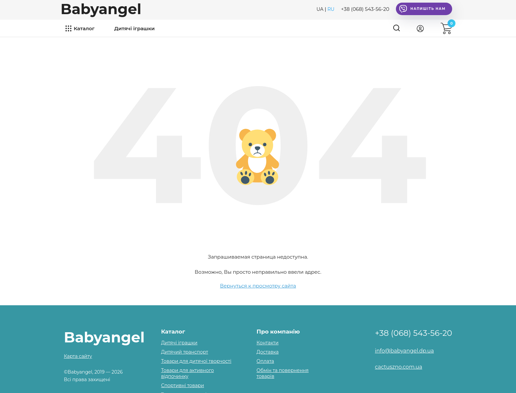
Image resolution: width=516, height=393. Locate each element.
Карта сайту (78, 356)
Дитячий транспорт (184, 352)
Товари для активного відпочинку (187, 373)
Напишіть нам (422, 9)
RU (330, 9)
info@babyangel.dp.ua (404, 351)
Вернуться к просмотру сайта (258, 286)
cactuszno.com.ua (398, 367)
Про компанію (278, 331)
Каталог (84, 28)
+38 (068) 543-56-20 (365, 9)
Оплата (265, 361)
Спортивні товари (182, 385)
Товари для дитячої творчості (196, 361)
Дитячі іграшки (134, 28)
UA (320, 9)
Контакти (268, 343)
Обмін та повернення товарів (283, 373)
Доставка (268, 352)
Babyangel (101, 9)
